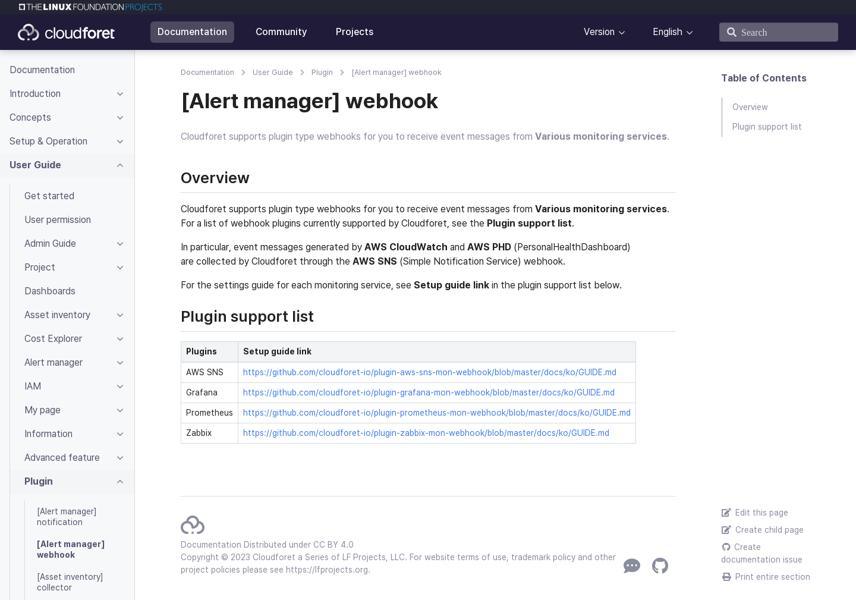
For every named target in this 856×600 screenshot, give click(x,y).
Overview (750, 107)
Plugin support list (767, 126)
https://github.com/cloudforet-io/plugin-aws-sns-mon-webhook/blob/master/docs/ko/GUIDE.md (429, 372)
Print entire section (765, 577)
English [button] (667, 31)
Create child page (762, 530)
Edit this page (754, 512)
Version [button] (599, 31)
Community (281, 31)
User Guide (273, 72)
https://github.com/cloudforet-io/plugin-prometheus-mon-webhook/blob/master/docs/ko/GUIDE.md (437, 412)
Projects (354, 31)
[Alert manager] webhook (396, 72)
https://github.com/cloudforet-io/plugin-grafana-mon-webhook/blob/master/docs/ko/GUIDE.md (429, 392)
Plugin (322, 72)
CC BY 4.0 (333, 544)
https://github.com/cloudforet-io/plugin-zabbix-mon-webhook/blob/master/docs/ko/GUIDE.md (426, 433)
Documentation (192, 31)
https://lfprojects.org (327, 569)
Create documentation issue (761, 553)
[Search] (778, 32)
